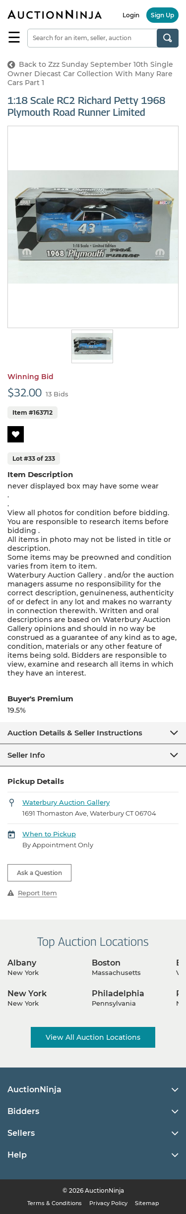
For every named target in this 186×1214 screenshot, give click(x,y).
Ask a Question (39, 872)
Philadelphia (118, 993)
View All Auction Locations (93, 1037)
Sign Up (162, 15)
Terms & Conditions (54, 1203)
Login (131, 15)
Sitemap (147, 1203)
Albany (21, 963)
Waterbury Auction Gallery (66, 802)
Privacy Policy (108, 1203)
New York (27, 993)
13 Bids (57, 394)
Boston (106, 963)
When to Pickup (49, 834)
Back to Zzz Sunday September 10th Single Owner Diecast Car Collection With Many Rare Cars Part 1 (90, 73)
